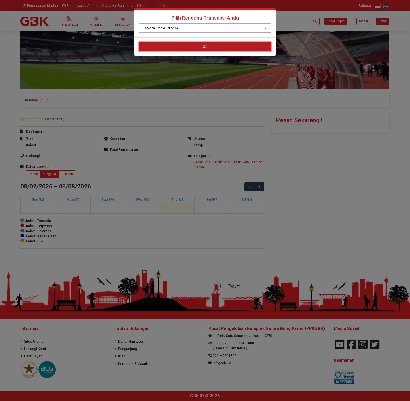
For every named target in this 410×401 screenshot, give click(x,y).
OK (205, 47)
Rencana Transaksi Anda (161, 28)
